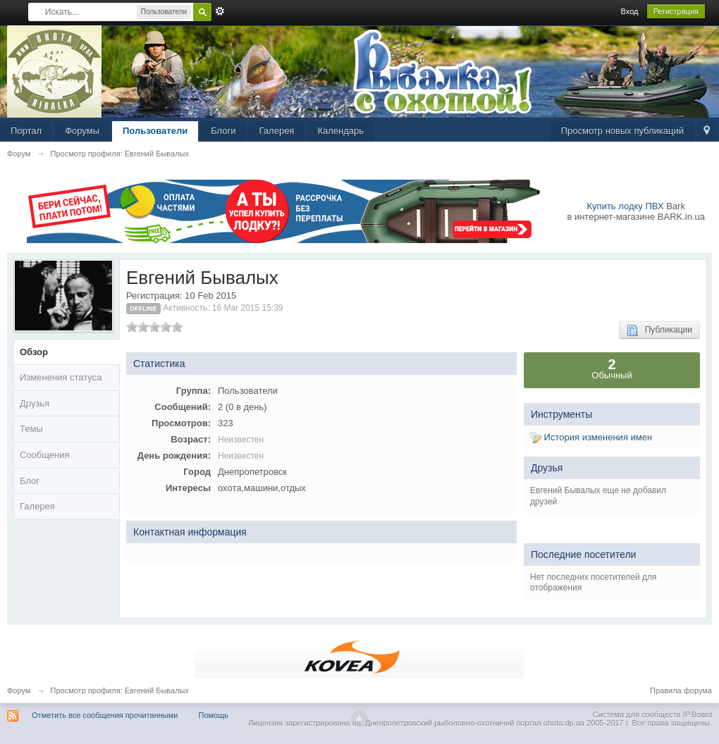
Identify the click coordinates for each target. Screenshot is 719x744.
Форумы (82, 130)
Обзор (34, 352)
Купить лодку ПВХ (625, 206)
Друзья (34, 403)
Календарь (340, 130)
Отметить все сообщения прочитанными (105, 715)
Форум (18, 690)
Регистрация (676, 11)
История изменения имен (591, 437)
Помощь (214, 715)
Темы (31, 428)
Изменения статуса (61, 377)
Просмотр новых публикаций (622, 130)
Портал (26, 130)
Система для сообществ (637, 714)
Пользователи (155, 130)
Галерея (277, 130)
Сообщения (45, 455)
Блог (29, 481)
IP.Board (697, 714)
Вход (630, 11)
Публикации (659, 330)
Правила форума (681, 690)
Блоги (223, 130)
